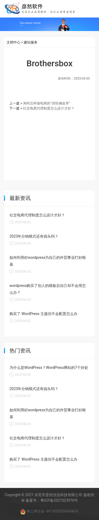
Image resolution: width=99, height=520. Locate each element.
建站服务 (30, 42)
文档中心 (13, 42)
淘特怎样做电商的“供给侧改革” (46, 103)
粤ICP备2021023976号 (59, 500)
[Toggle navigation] (91, 8)
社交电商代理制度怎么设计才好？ (48, 108)
